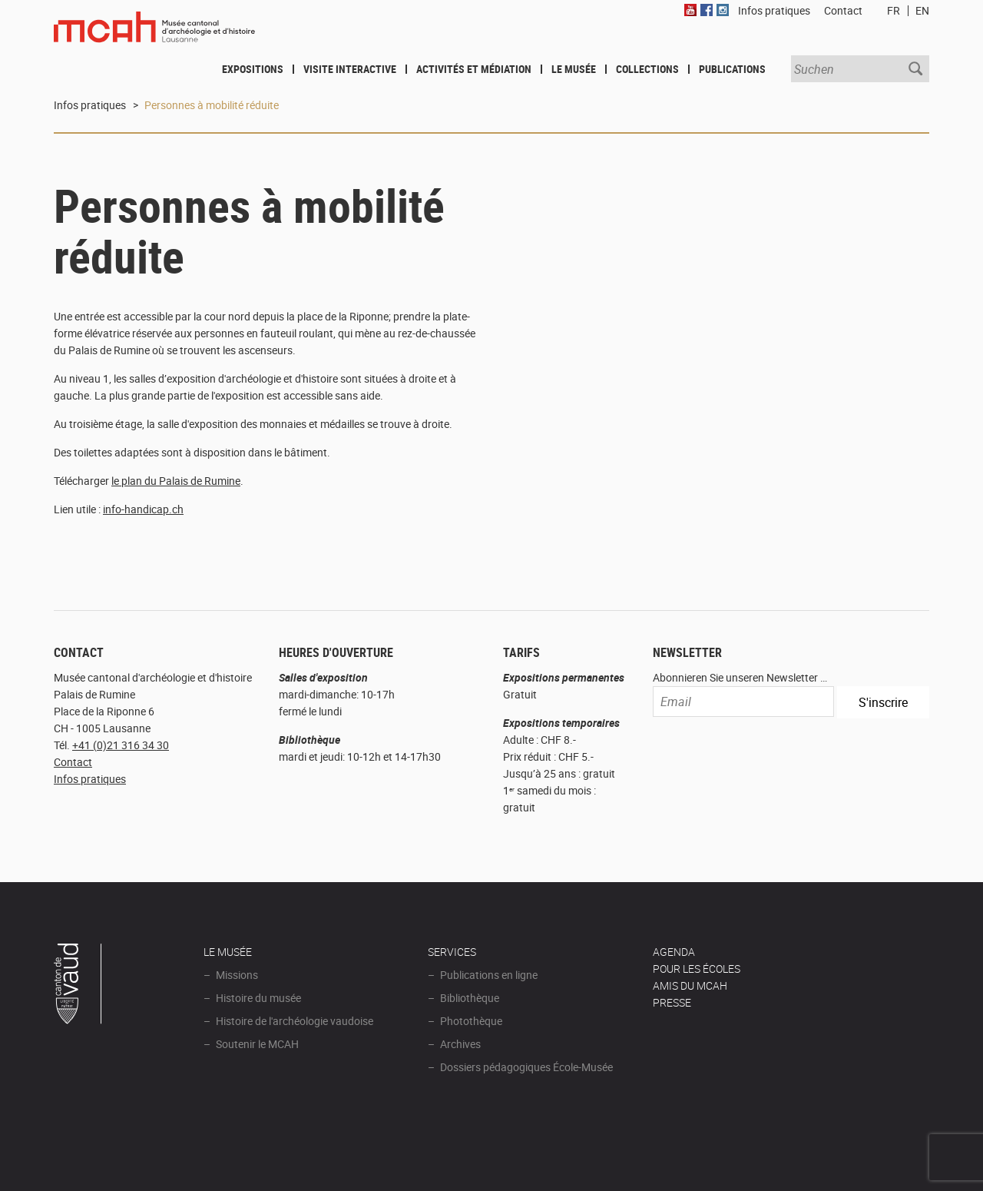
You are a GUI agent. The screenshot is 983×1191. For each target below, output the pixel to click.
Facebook (706, 10)
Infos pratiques (90, 105)
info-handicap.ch (143, 509)
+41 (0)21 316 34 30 (120, 745)
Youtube (690, 10)
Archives (460, 1044)
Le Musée (573, 68)
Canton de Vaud (78, 986)
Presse (672, 1002)
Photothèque (471, 1021)
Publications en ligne (489, 974)
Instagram (723, 10)
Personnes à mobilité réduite (211, 105)
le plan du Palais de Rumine (175, 480)
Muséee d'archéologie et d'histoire (154, 36)
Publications (732, 68)
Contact (73, 762)
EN (922, 10)
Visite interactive (349, 68)
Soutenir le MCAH (257, 1044)
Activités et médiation (473, 68)
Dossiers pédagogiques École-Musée (526, 1067)
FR (893, 10)
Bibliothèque (469, 997)
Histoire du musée (258, 997)
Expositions (252, 68)
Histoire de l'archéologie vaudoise (294, 1021)
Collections (647, 68)
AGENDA (674, 951)
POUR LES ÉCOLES (696, 968)
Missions (237, 974)
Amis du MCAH (690, 985)
